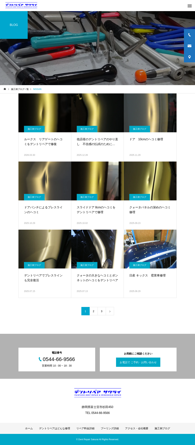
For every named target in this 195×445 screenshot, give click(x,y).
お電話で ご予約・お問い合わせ (138, 362)
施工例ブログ (34, 129)
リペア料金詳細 (85, 428)
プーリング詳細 (110, 428)
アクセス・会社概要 (136, 428)
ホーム (29, 428)
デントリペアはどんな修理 (54, 428)
